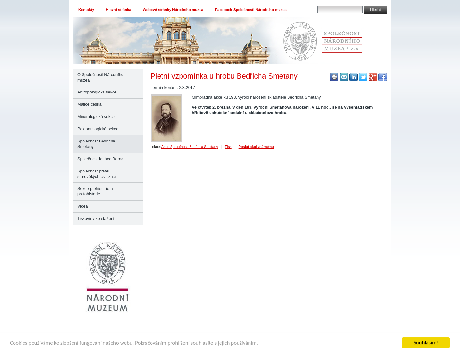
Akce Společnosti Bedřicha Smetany (189, 147)
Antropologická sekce (97, 92)
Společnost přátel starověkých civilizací (96, 174)
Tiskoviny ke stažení (95, 218)
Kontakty (86, 10)
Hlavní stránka (118, 10)
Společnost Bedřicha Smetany (96, 144)
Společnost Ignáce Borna (100, 158)
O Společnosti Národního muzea (100, 77)
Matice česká (89, 104)
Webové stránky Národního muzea (173, 10)
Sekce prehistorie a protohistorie (95, 191)
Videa (82, 206)
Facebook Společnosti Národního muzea (251, 10)
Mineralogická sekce (96, 116)
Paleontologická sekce (97, 128)
